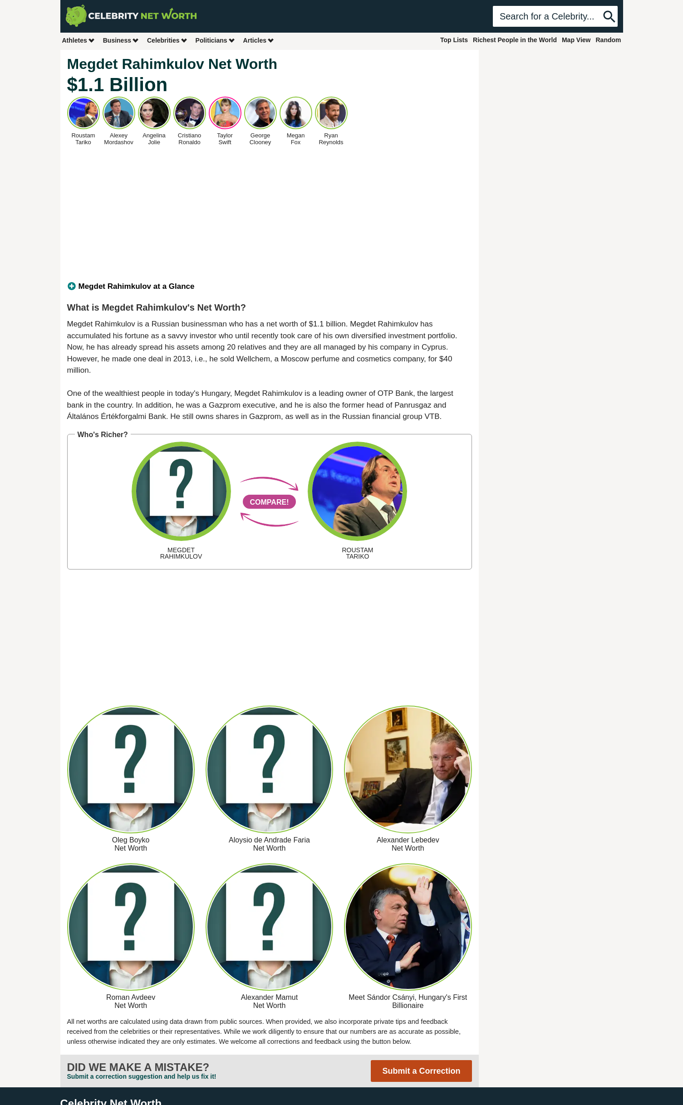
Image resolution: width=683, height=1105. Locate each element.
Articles (259, 40)
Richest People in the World (515, 40)
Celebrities (167, 40)
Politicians (216, 40)
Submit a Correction (421, 1071)
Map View (576, 40)
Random (608, 40)
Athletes (78, 40)
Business (121, 40)
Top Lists (454, 40)
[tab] (269, 286)
